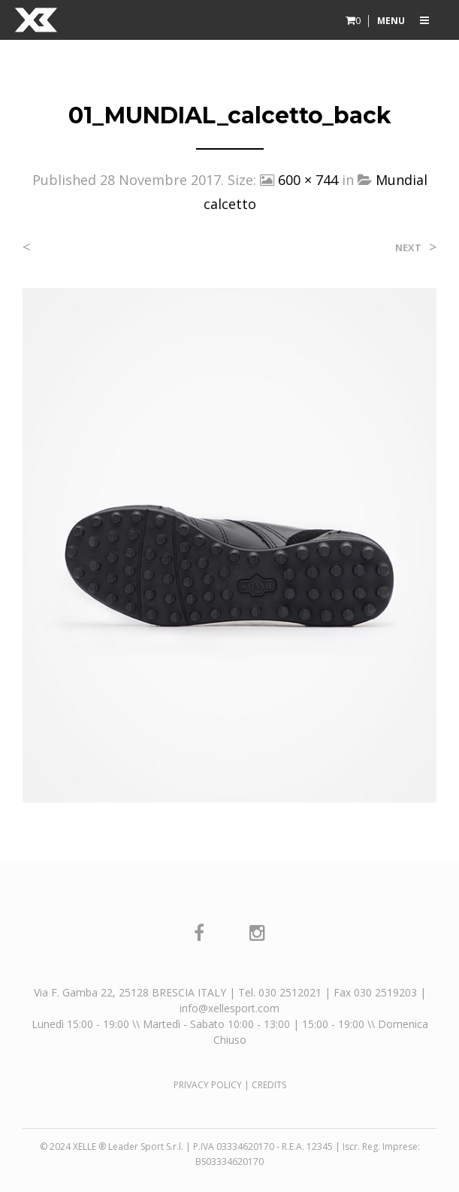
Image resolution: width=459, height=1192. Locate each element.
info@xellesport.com (229, 1008)
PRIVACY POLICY (208, 1084)
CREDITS (269, 1084)
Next (408, 248)
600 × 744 (308, 180)
